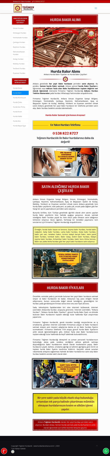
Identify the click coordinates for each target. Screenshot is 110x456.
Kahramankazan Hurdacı (19, 53)
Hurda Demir (17, 88)
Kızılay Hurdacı (18, 59)
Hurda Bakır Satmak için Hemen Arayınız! (65, 115)
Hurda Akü (17, 121)
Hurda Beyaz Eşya (19, 126)
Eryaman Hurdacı (19, 73)
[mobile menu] (95, 8)
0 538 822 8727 (39, 1)
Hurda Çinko (17, 102)
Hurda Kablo (17, 116)
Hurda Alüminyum (19, 98)
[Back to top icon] (97, 446)
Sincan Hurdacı (18, 28)
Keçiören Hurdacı (19, 47)
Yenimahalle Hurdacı (20, 38)
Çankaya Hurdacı (19, 42)
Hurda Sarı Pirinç (19, 107)
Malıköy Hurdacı (19, 64)
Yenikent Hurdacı (19, 68)
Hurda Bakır (17, 93)
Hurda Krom (17, 112)
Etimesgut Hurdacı (19, 33)
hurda (76, 422)
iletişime (76, 428)
